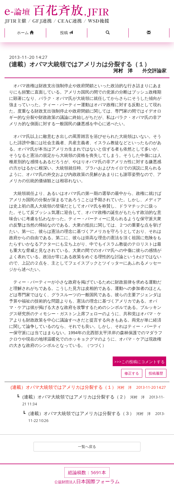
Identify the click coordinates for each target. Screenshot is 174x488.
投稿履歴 (156, 373)
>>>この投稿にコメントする (139, 361)
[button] (25, 33)
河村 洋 (125, 70)
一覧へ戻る (87, 446)
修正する (131, 373)
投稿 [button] (66, 32)
